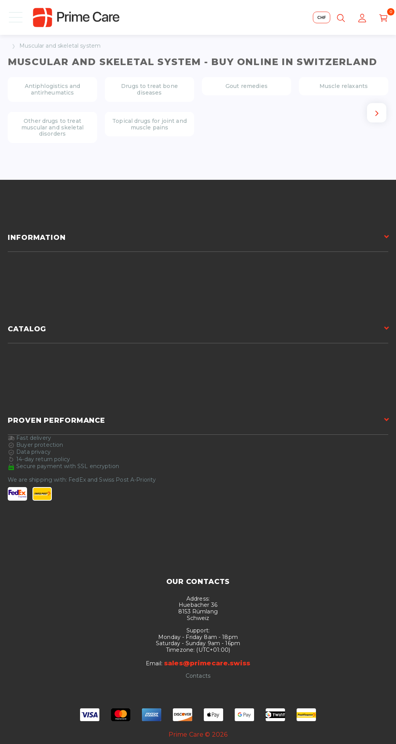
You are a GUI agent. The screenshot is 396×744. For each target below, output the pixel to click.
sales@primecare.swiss (207, 663)
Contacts (198, 676)
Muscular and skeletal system (60, 46)
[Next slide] (376, 112)
